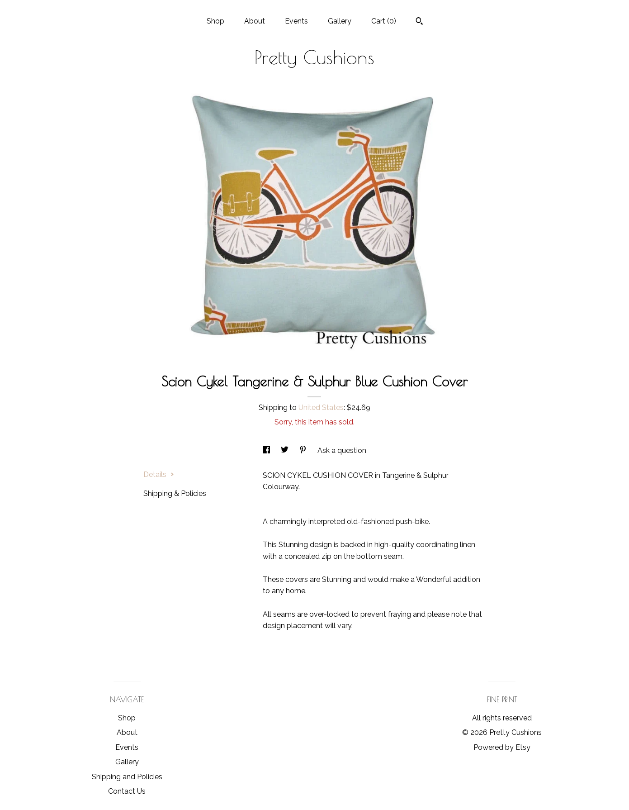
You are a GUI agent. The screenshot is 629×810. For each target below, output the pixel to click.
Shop (215, 21)
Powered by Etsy (501, 747)
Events (296, 21)
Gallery (339, 21)
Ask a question (341, 450)
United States (321, 407)
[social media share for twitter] (285, 450)
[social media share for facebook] (267, 450)
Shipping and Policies (127, 776)
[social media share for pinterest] (303, 450)
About (254, 21)
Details (158, 474)
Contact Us (127, 791)
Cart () (383, 21)
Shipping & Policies (174, 493)
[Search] (419, 22)
